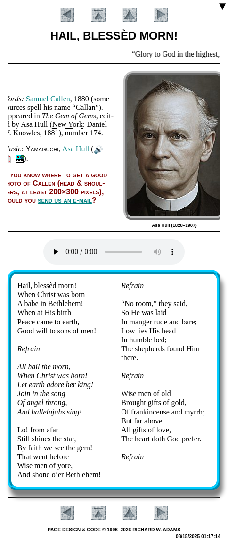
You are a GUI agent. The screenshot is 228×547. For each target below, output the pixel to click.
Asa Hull (75, 149)
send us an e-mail (65, 200)
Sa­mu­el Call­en (48, 99)
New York (67, 124)
